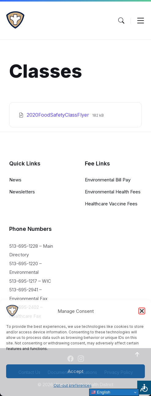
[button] (142, 311)
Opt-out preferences (73, 385)
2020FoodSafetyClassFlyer (59, 115)
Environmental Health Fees (113, 192)
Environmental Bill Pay (107, 180)
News (15, 180)
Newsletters (22, 192)
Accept (75, 371)
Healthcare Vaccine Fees (111, 204)
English (100, 392)
